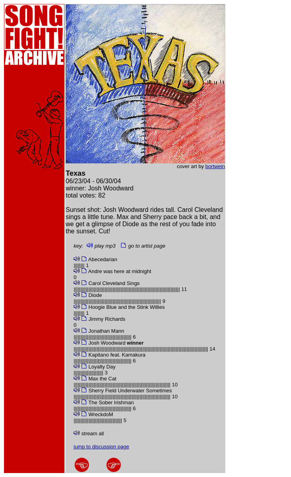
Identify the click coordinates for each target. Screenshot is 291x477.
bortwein (215, 166)
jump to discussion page (101, 447)
